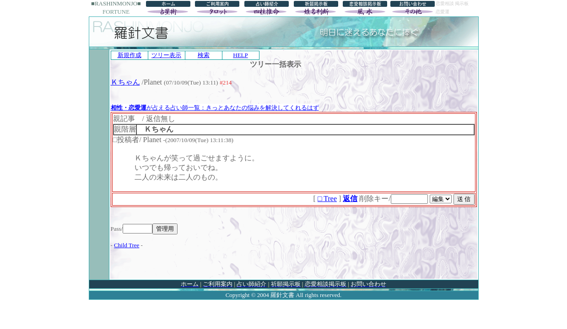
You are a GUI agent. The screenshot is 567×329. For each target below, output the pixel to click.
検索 (204, 55)
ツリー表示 (166, 55)
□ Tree (327, 198)
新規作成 (129, 55)
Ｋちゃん (125, 82)
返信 (350, 198)
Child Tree (126, 245)
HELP (240, 55)
